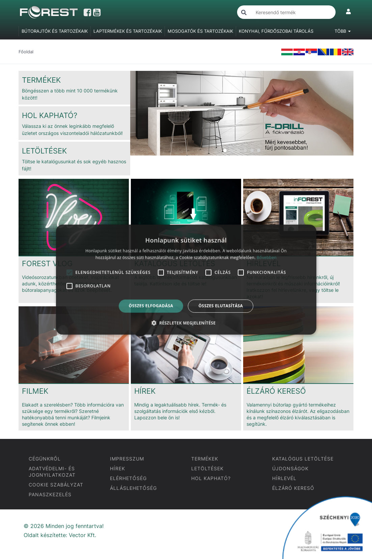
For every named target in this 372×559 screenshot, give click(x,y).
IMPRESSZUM (127, 459)
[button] (186, 322)
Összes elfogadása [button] (151, 306)
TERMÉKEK (204, 459)
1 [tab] (225, 150)
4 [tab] (245, 150)
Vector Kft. (82, 535)
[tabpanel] (241, 113)
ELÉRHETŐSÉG (128, 478)
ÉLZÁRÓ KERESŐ (293, 488)
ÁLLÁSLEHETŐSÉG (133, 488)
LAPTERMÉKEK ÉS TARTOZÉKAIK (127, 31)
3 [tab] (238, 150)
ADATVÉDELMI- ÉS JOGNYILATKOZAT (52, 472)
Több (343, 31)
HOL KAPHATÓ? (211, 478)
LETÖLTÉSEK (207, 468)
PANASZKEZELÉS (50, 494)
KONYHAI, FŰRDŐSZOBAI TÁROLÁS (276, 31)
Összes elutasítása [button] (220, 306)
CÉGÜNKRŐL (45, 459)
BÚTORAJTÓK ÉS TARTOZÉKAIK (55, 31)
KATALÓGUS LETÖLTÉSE (303, 459)
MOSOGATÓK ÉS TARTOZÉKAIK (200, 31)
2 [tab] (231, 150)
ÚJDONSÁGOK (290, 468)
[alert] (186, 279)
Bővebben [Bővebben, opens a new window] (267, 257)
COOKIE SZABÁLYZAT (56, 484)
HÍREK (117, 468)
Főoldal (26, 51)
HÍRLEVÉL (284, 478)
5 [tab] (252, 150)
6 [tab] (258, 150)
